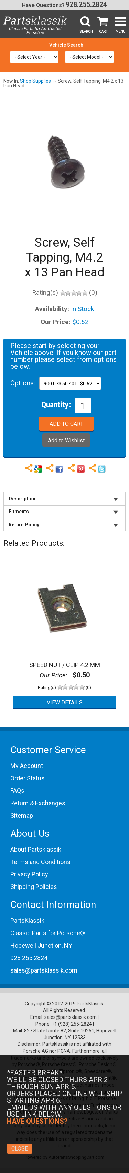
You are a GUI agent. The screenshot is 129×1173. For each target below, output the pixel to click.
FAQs (17, 790)
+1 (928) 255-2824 (72, 1024)
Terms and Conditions (40, 861)
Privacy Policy (29, 874)
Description (22, 498)
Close (19, 1148)
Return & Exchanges (37, 803)
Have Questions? (43, 5)
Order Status (27, 778)
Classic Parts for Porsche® (47, 933)
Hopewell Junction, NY (41, 945)
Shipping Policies (33, 886)
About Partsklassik (35, 849)
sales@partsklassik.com (43, 970)
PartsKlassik (27, 920)
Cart (103, 32)
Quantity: (56, 404)
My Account (26, 765)
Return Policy (24, 524)
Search (86, 32)
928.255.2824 (86, 5)
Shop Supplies (35, 80)
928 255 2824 (28, 957)
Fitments (19, 511)
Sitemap (21, 815)
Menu (121, 32)
